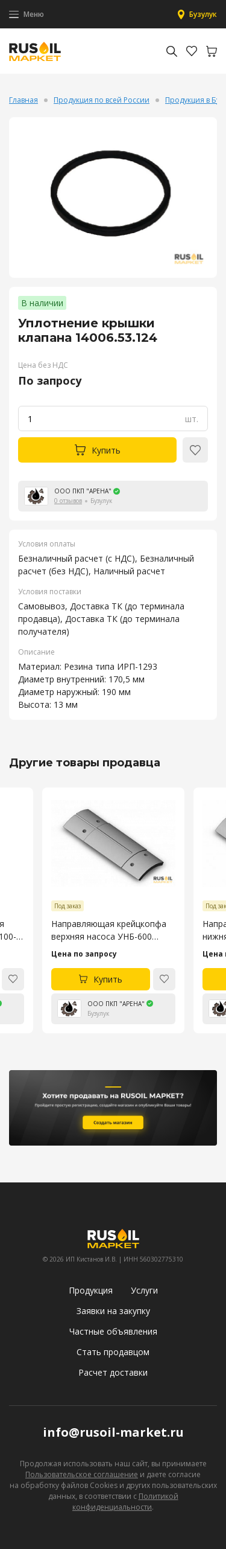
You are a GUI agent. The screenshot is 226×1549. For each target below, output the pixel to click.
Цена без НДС (43, 365)
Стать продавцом (113, 1352)
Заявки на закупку (113, 1310)
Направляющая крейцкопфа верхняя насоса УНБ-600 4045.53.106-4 (108, 930)
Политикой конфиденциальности (125, 1501)
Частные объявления (113, 1331)
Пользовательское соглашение (81, 1474)
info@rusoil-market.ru (113, 1432)
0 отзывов (68, 500)
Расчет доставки (113, 1372)
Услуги (144, 1290)
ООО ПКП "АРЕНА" (82, 491)
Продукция (91, 1290)
